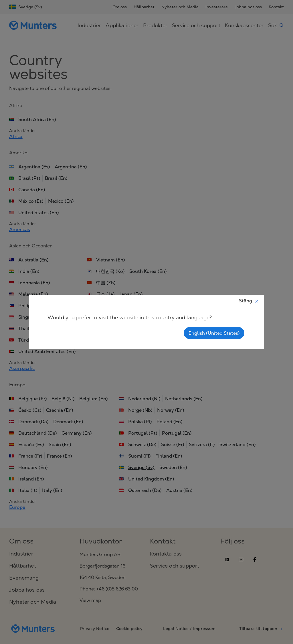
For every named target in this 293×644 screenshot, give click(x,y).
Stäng (249, 301)
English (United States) (214, 333)
